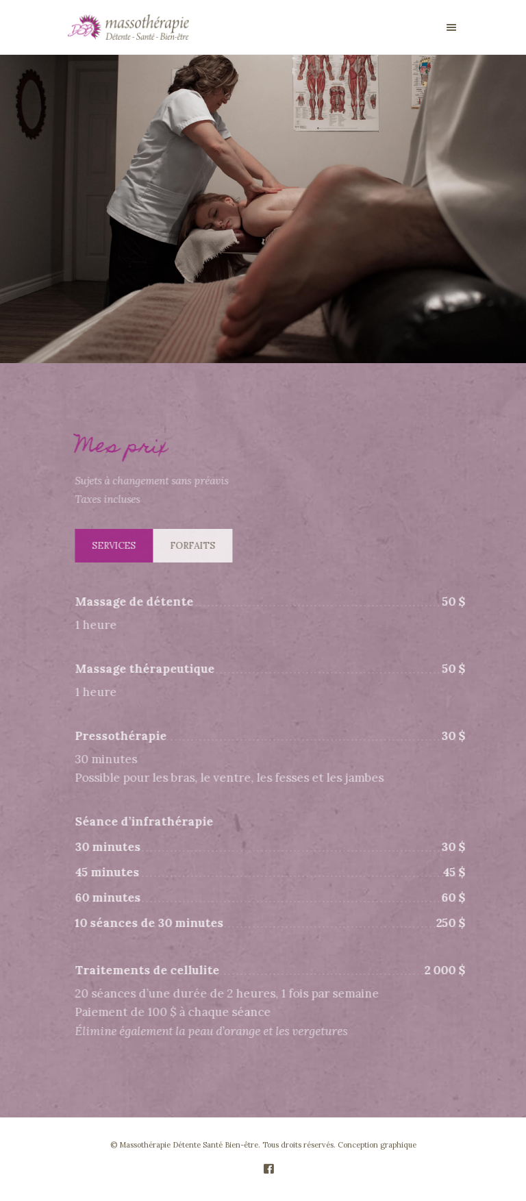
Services (118, 546)
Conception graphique (377, 1145)
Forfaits (197, 546)
